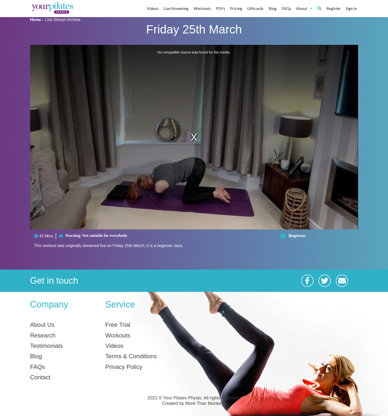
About (304, 8)
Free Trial (117, 325)
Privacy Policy (123, 367)
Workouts (202, 8)
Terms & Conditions (131, 356)
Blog (272, 8)
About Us (42, 325)
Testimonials (46, 346)
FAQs (286, 8)
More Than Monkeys (205, 403)
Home (35, 20)
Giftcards (255, 8)
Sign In (351, 8)
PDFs (220, 8)
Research (43, 335)
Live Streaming (176, 8)
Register (333, 8)
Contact (40, 377)
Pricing (236, 8)
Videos (153, 8)
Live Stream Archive (62, 20)
